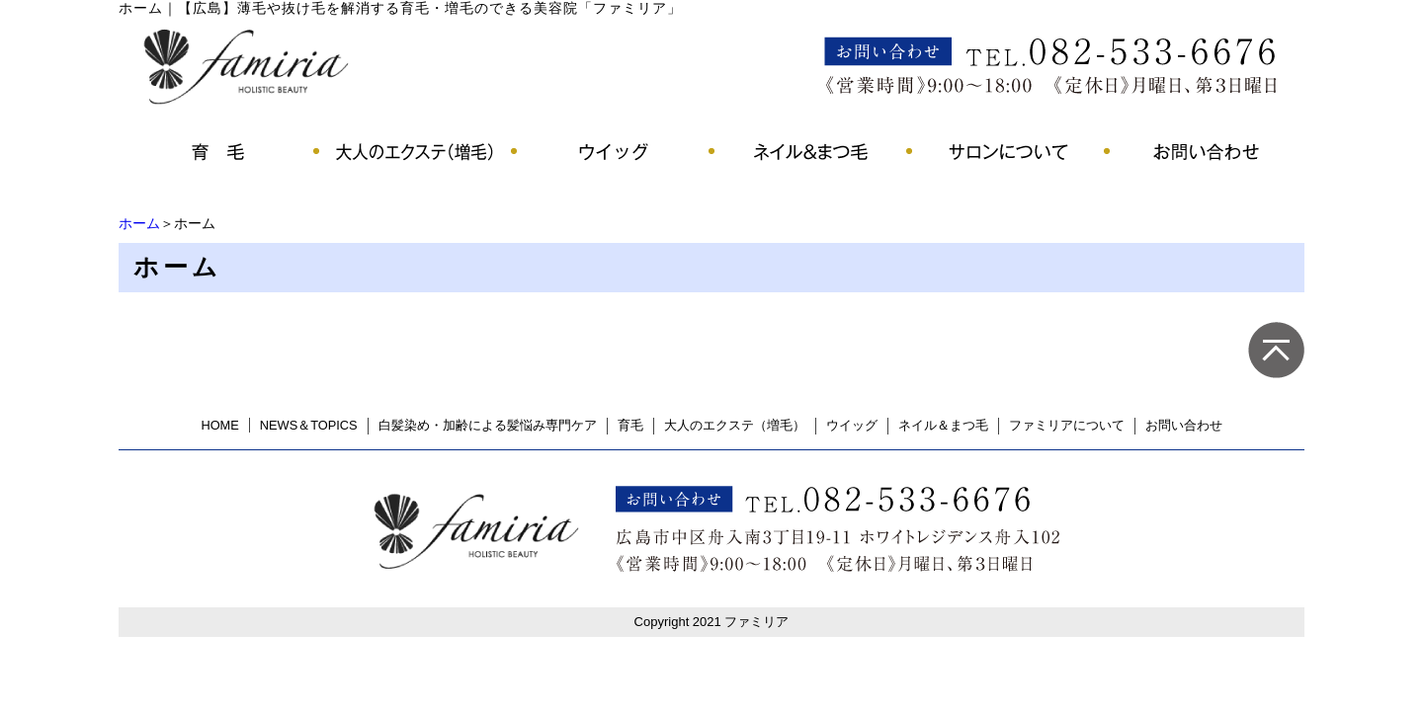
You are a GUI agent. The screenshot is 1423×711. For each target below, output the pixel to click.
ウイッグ (852, 425)
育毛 (630, 425)
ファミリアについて (1067, 425)
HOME (219, 425)
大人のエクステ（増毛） (734, 425)
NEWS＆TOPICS (309, 425)
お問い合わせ (1183, 425)
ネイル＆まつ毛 (943, 425)
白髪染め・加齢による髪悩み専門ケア (487, 425)
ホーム (139, 223)
